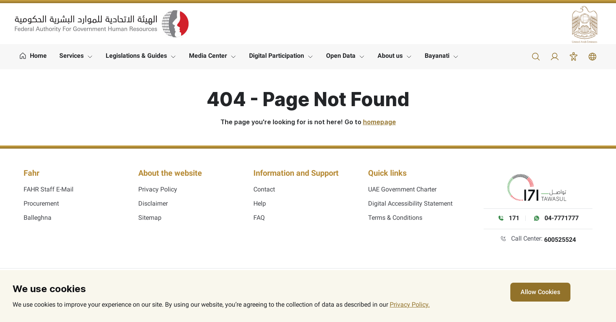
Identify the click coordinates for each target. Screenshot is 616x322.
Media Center (208, 55)
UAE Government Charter (402, 189)
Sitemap (149, 217)
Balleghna (37, 217)
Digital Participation (276, 55)
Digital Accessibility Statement (410, 203)
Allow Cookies (540, 292)
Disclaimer (153, 203)
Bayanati (437, 55)
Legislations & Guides (136, 55)
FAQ (259, 217)
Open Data (341, 55)
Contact (264, 189)
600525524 (560, 239)
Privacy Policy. (410, 304)
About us (390, 55)
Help (259, 203)
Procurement (41, 203)
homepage (379, 122)
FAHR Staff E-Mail (48, 189)
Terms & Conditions (395, 217)
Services (71, 55)
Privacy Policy (157, 189)
